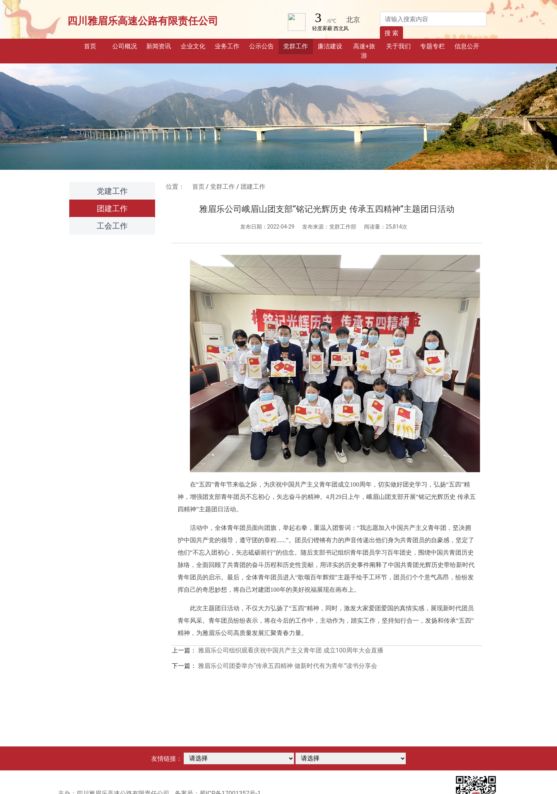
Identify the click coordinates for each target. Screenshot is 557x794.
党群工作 (222, 186)
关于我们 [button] (398, 46)
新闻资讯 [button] (158, 46)
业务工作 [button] (227, 46)
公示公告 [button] (261, 46)
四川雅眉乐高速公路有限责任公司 (142, 21)
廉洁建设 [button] (330, 46)
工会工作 (112, 226)
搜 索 (391, 33)
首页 (95, 45)
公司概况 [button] (124, 46)
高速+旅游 (364, 51)
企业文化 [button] (193, 46)
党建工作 (112, 191)
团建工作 (112, 208)
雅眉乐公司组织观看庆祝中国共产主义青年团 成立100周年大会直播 (290, 650)
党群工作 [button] (295, 46)
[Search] (433, 19)
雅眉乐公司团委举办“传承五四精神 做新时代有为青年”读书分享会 (287, 665)
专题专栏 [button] (432, 46)
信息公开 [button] (466, 46)
